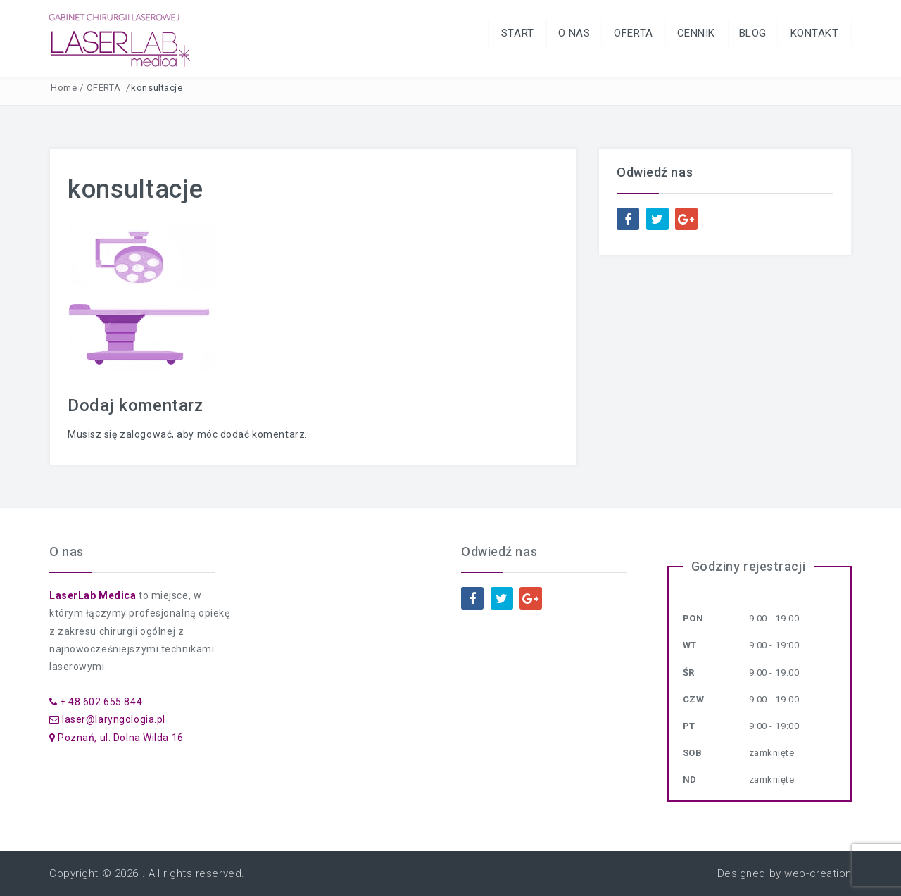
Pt (689, 726)
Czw (694, 699)
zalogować (146, 434)
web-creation (818, 873)
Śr (689, 672)
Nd (690, 779)
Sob (692, 752)
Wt (690, 645)
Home (64, 87)
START (507, 33)
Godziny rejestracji (748, 566)
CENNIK (691, 33)
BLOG (749, 33)
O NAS (565, 33)
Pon (693, 618)
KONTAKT (813, 33)
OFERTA (626, 33)
